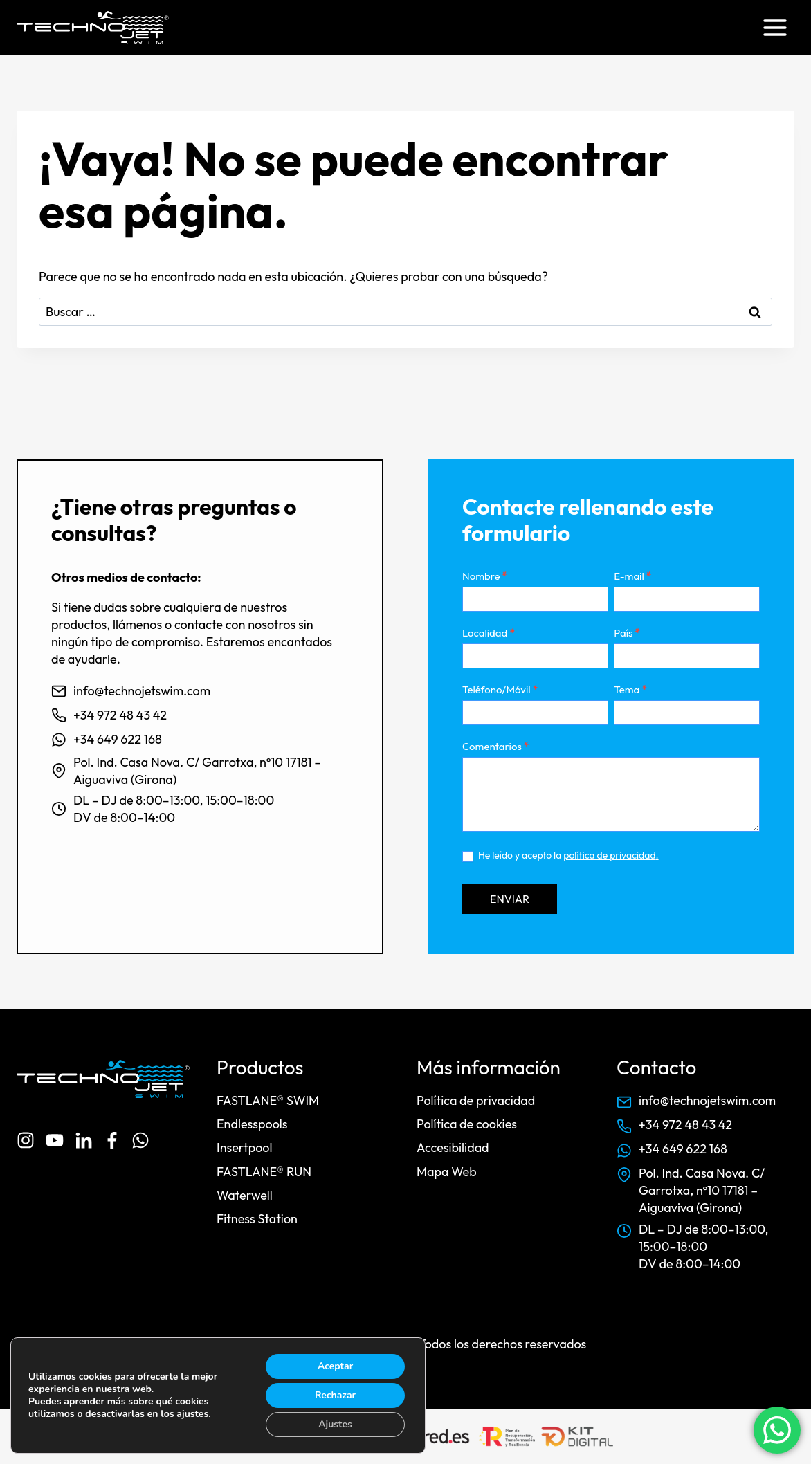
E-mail (632, 576)
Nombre (484, 576)
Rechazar (335, 1395)
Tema (630, 689)
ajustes (192, 1414)
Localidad (488, 632)
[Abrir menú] (774, 27)
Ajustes (335, 1424)
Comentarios (495, 746)
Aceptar (335, 1366)
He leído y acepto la (560, 855)
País (627, 632)
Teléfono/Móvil (500, 689)
